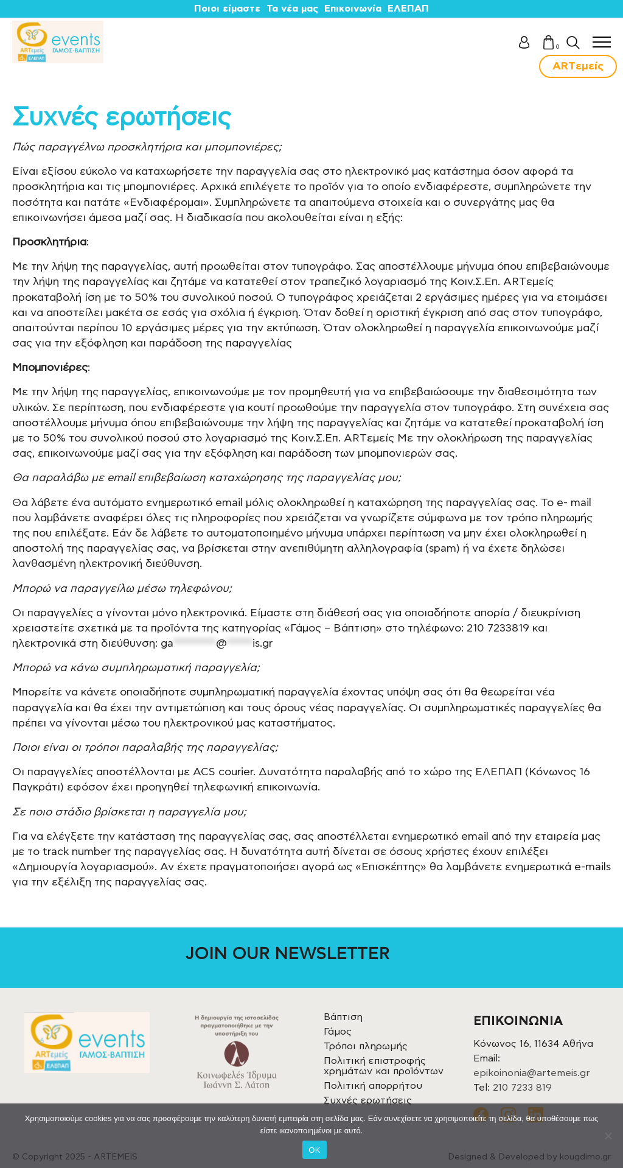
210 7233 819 (522, 1087)
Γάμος (338, 1031)
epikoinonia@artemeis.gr (531, 1073)
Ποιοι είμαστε (227, 8)
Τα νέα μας (292, 8)
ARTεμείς (578, 66)
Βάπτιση (343, 1017)
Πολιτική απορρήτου (373, 1086)
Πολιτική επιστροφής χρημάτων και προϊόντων (384, 1066)
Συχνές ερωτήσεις (368, 1100)
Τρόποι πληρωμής (366, 1046)
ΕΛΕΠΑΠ (408, 8)
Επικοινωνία (352, 8)
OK (314, 1150)
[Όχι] (608, 1136)
